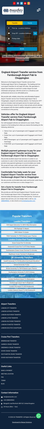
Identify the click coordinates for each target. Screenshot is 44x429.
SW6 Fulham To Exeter (21, 232)
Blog (2, 384)
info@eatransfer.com (28, 201)
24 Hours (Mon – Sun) (11, 407)
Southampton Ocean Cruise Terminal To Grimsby (21, 250)
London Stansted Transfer (10, 324)
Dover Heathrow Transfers (10, 357)
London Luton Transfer (9, 318)
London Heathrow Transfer (11, 314)
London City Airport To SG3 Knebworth (21, 286)
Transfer (15, 23)
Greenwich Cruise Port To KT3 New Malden (21, 247)
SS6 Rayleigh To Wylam (21, 228)
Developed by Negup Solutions (22, 422)
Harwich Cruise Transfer (10, 344)
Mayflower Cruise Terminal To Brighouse (21, 254)
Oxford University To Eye (21, 265)
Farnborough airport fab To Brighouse (21, 283)
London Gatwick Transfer (10, 311)
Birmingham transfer (8, 341)
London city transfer (8, 308)
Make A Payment (6, 370)
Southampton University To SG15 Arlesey (21, 272)
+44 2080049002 (9, 400)
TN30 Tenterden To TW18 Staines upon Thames (21, 236)
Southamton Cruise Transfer (11, 354)
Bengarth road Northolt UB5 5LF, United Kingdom (19, 403)
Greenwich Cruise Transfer (10, 347)
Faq (2, 377)
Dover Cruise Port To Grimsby (21, 243)
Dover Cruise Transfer (9, 351)
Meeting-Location (7, 374)
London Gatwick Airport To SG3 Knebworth (21, 290)
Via (35, 33)
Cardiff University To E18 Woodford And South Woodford (21, 261)
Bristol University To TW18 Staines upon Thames (21, 268)
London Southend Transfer (10, 321)
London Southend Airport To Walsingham (21, 279)
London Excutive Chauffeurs (11, 328)
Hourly (30, 23)
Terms (3, 380)
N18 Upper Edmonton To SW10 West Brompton (21, 225)
